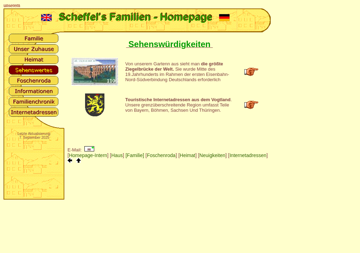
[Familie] (135, 155)
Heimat (187, 155)
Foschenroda (161, 155)
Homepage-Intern (88, 155)
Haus (117, 155)
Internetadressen (248, 155)
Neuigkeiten (212, 155)
